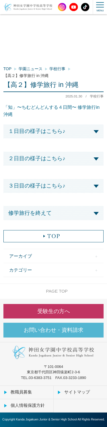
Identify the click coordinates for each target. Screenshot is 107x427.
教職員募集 (21, 391)
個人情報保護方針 (28, 405)
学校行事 (57, 68)
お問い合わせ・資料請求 (53, 330)
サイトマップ (77, 391)
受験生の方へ (53, 311)
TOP (7, 68)
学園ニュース (31, 68)
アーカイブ (20, 256)
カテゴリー (20, 269)
